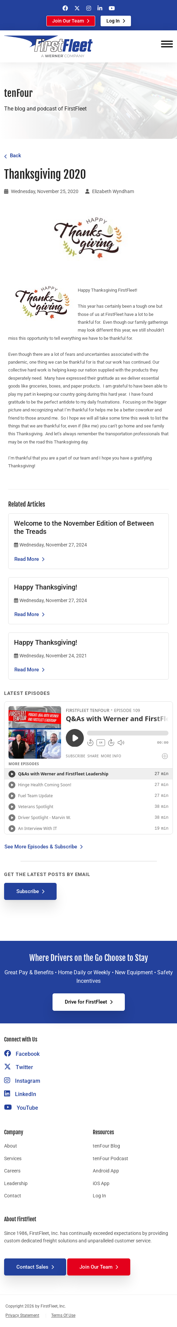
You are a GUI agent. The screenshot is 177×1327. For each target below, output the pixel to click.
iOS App (101, 1183)
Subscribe (27, 891)
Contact (12, 1195)
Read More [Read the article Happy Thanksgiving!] (26, 614)
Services (12, 1158)
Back (15, 155)
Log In (113, 21)
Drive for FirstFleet (86, 1002)
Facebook (22, 1054)
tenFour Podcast (110, 1158)
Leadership (16, 1183)
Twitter (18, 1067)
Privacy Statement (22, 1315)
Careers (12, 1170)
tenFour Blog (106, 1146)
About (10, 1146)
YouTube (21, 1108)
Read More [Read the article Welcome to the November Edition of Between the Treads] (26, 559)
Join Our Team (68, 21)
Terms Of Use (63, 1315)
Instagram (22, 1081)
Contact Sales (32, 1267)
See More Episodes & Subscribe (40, 847)
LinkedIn (20, 1094)
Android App (106, 1170)
